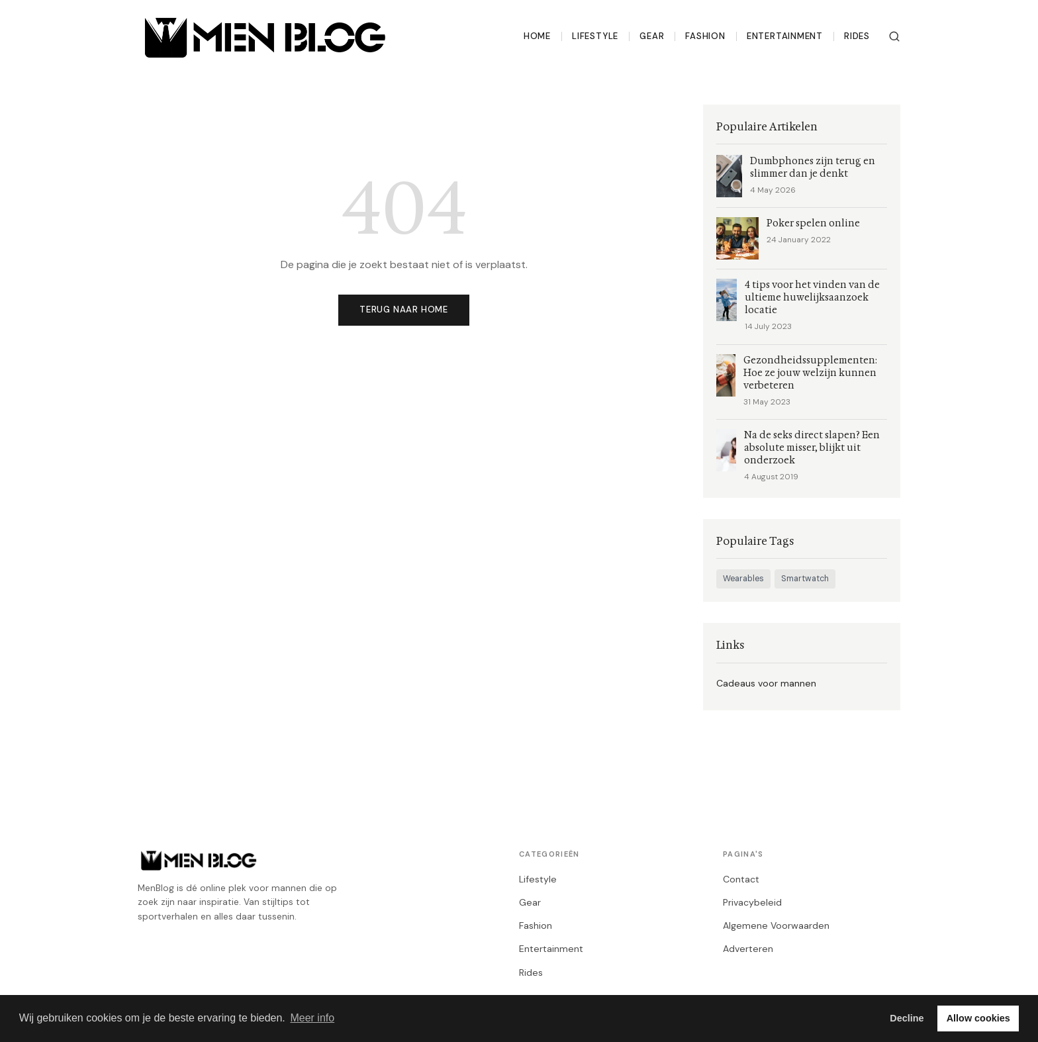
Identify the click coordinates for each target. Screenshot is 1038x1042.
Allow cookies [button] (978, 1018)
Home (537, 36)
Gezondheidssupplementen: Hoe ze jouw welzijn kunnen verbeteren (810, 373)
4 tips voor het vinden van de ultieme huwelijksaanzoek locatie (812, 297)
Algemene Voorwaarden (776, 925)
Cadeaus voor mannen (766, 683)
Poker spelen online (813, 223)
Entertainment (785, 36)
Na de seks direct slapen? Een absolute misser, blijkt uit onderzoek (812, 448)
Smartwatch (805, 578)
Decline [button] (906, 1018)
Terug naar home (403, 309)
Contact (741, 879)
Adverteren (748, 949)
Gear (651, 36)
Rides (857, 36)
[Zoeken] (894, 36)
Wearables (743, 578)
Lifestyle (595, 36)
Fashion (705, 36)
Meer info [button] (312, 1017)
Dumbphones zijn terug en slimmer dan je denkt (812, 167)
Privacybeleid (752, 902)
